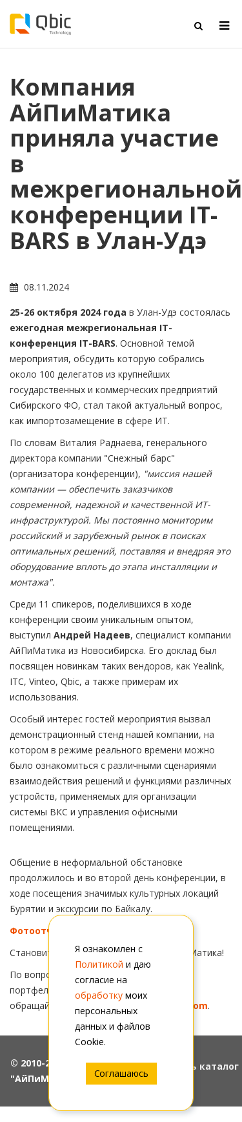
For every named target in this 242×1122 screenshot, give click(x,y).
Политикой (99, 964)
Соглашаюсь (121, 1073)
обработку (99, 995)
